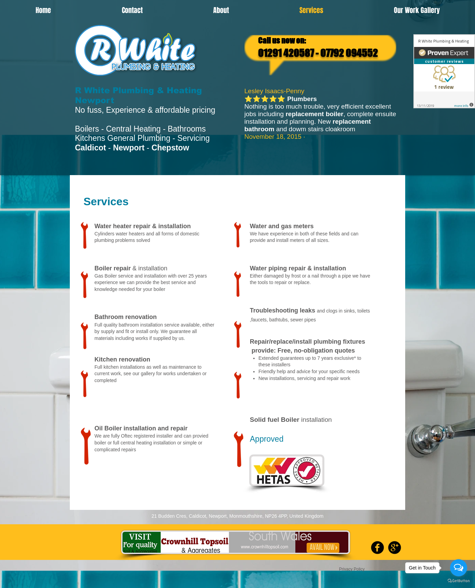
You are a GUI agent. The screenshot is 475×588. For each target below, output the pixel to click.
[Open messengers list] (458, 567)
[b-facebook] (377, 547)
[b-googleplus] (394, 547)
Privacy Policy (352, 569)
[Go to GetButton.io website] (459, 581)
